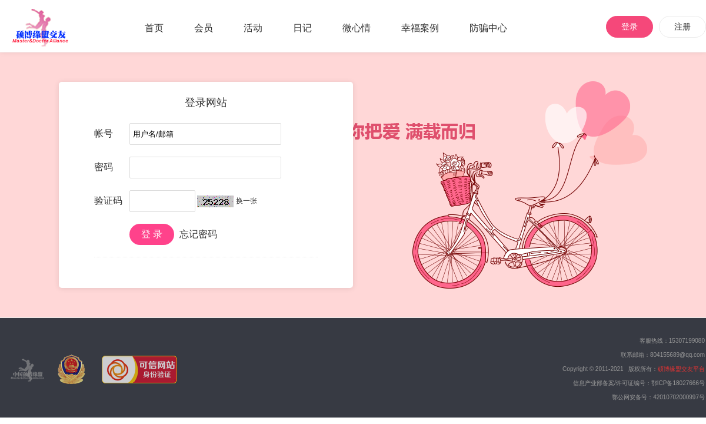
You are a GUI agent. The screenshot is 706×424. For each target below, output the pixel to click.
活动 (253, 28)
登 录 (151, 234)
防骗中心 (488, 28)
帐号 (103, 133)
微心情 (356, 28)
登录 (629, 26)
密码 (103, 167)
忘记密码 (198, 234)
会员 (203, 28)
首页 (154, 28)
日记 (302, 28)
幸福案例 (420, 28)
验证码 (108, 201)
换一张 (246, 201)
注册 (682, 26)
